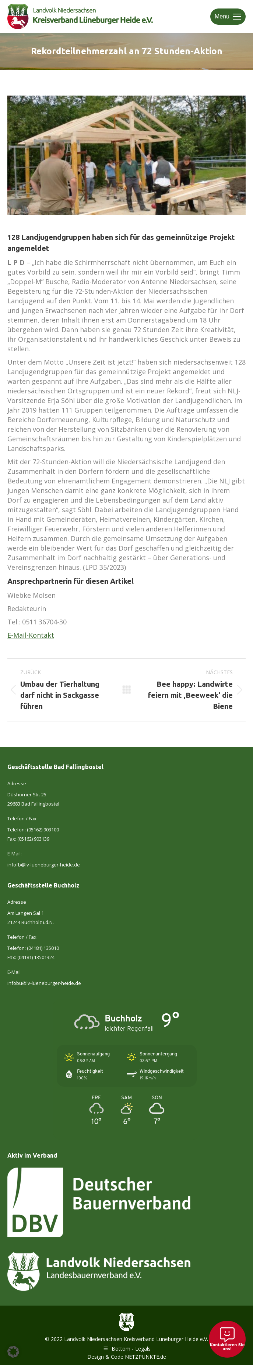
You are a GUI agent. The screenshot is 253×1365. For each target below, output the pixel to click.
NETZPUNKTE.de (145, 1356)
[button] (13, 1351)
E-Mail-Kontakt (30, 635)
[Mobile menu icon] (228, 16)
